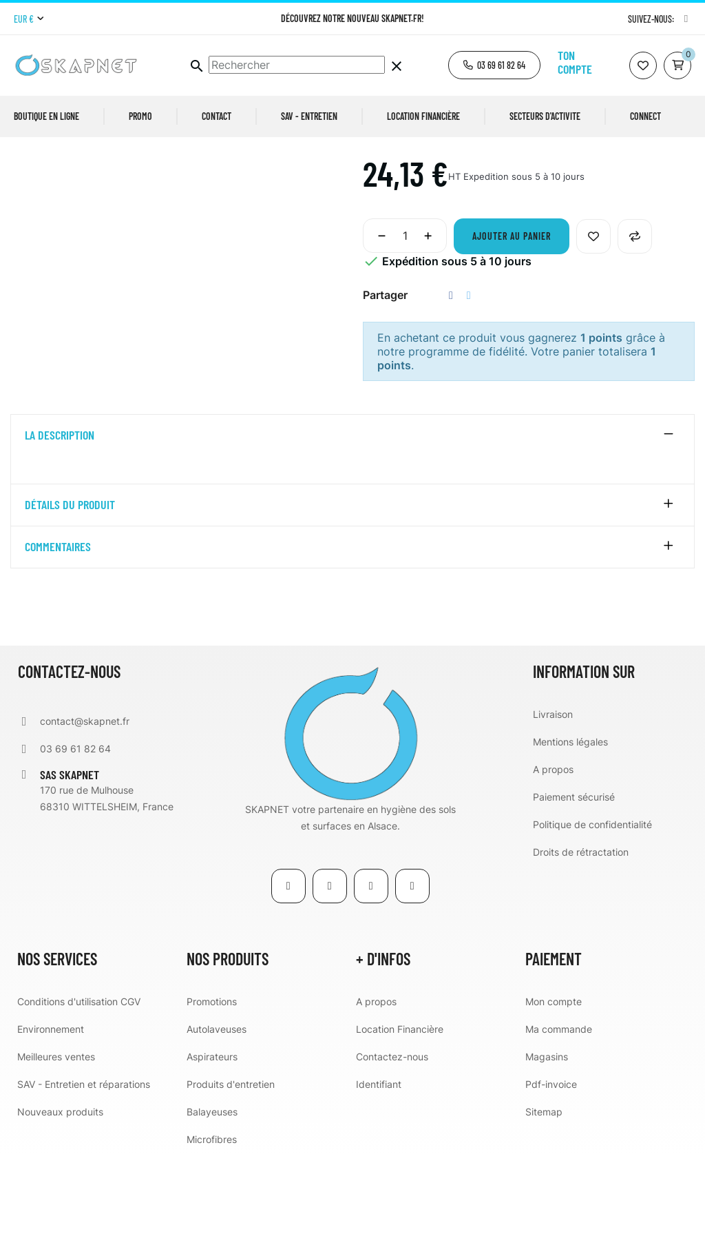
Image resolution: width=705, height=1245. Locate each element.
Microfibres (212, 1227)
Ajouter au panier (511, 325)
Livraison (553, 802)
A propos (553, 857)
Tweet (469, 384)
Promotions (212, 1089)
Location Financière (399, 1117)
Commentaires (58, 635)
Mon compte (553, 1089)
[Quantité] (405, 324)
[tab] (352, 524)
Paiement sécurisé (574, 885)
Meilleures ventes (56, 1145)
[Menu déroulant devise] (28, 19)
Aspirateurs (212, 1145)
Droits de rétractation (581, 940)
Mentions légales (570, 830)
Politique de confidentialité (592, 912)
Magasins (546, 1145)
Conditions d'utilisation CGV (78, 1089)
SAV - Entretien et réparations (83, 1172)
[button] (494, 65)
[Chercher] (297, 65)
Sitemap (543, 1200)
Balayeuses (212, 1200)
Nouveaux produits (60, 1200)
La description (59, 524)
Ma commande (558, 1117)
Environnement (50, 1117)
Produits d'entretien (231, 1172)
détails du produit (70, 593)
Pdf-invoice (551, 1172)
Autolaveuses (216, 1117)
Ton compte (575, 62)
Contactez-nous (392, 1145)
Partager (451, 384)
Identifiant (378, 1172)
